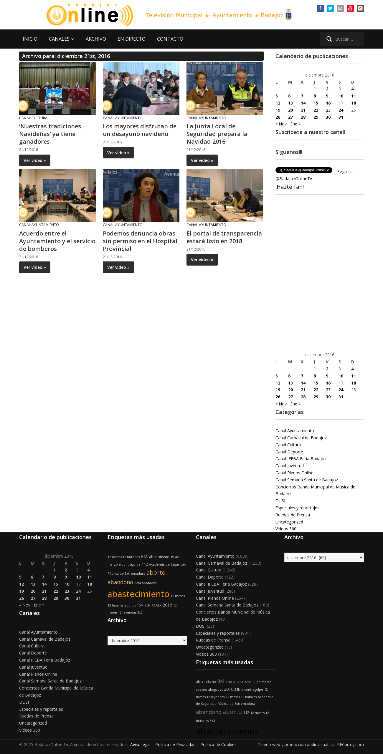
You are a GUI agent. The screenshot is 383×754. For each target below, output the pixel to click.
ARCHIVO (96, 39)
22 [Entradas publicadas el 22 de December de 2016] (315, 110)
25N (148, 605)
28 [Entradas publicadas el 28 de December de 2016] (303, 117)
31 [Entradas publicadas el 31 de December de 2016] (341, 117)
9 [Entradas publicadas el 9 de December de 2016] (327, 96)
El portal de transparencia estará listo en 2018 (224, 237)
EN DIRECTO (132, 39)
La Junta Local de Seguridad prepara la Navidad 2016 (216, 133)
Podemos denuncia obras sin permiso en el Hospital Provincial (140, 241)
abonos (130, 605)
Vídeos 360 (285, 528)
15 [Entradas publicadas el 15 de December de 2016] (315, 103)
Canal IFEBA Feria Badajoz (300, 458)
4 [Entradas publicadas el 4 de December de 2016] (352, 89)
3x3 (140, 612)
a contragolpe (130, 564)
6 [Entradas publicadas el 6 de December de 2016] (289, 96)
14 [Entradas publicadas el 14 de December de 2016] (303, 103)
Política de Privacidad (175, 744)
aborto (156, 572)
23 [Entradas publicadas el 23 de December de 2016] (328, 110)
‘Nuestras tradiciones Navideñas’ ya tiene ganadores (50, 133)
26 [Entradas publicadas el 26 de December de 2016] (277, 117)
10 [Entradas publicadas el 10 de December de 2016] (341, 96)
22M (137, 583)
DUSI (280, 500)
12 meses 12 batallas (241, 697)
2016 (167, 605)
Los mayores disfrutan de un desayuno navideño (139, 130)
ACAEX (156, 605)
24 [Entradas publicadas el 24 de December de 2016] (341, 110)
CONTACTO (170, 39)
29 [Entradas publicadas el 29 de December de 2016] (315, 117)
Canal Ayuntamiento (123, 117)
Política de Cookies (218, 744)
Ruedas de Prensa (292, 515)
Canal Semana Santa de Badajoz (306, 480)
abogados (149, 583)
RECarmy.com (350, 744)
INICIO (30, 39)
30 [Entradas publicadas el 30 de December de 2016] (328, 117)
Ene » (295, 124)
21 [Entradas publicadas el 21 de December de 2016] (303, 110)
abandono (120, 582)
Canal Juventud (289, 465)
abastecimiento (138, 594)
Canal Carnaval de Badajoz (301, 437)
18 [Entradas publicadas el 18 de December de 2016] (353, 103)
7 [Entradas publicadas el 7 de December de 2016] (302, 96)
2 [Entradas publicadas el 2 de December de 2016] (327, 89)
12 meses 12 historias (124, 557)
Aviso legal (140, 744)
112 (145, 564)
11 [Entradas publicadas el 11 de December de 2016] (353, 96)
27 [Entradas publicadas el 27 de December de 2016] (290, 117)
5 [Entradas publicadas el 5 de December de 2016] (276, 96)
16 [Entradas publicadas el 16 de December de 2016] (328, 103)
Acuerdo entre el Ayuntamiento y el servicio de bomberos (57, 241)
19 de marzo (262, 682)
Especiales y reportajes (297, 508)
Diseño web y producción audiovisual (292, 744)
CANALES (59, 39)
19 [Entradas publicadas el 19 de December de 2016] (277, 110)
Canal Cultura (33, 117)
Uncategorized (289, 522)
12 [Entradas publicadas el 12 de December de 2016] (277, 103)
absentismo (159, 556)
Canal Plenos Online (294, 472)
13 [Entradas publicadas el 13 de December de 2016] (290, 103)
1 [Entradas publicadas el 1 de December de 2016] (314, 89)
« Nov (281, 124)
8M (144, 556)
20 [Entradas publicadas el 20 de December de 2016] (290, 110)
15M (140, 605)
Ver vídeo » (35, 160)
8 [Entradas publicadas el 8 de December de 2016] (314, 96)
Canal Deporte (289, 452)
